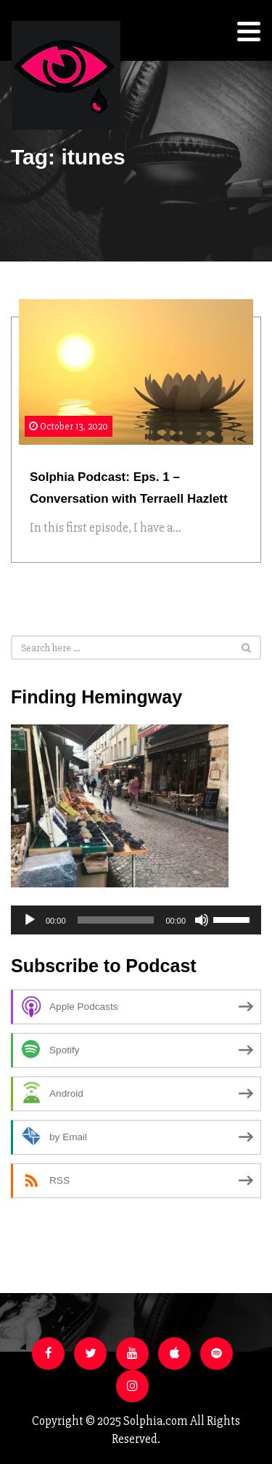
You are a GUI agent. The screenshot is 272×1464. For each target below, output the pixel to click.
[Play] (29, 920)
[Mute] (201, 920)
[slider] (116, 920)
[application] (136, 919)
